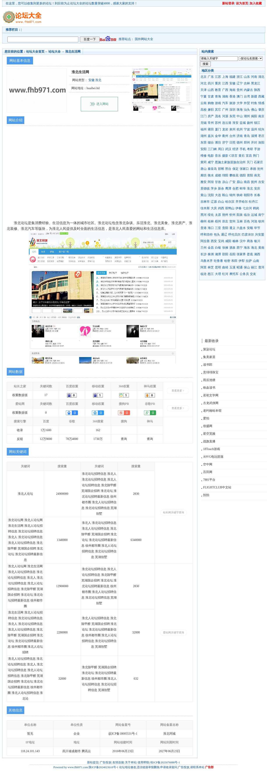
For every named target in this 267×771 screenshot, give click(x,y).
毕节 (257, 228)
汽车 (225, 103)
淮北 (250, 188)
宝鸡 (221, 241)
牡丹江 (253, 201)
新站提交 (92, 762)
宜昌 (249, 155)
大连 (218, 195)
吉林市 (205, 201)
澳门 (240, 96)
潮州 (247, 116)
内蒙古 (248, 90)
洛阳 (261, 142)
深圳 (232, 109)
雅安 (203, 182)
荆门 (256, 155)
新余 (221, 188)
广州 (225, 109)
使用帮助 (143, 762)
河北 (203, 83)
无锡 (203, 122)
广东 (211, 76)
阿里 (203, 267)
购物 (211, 103)
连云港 (226, 122)
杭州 (240, 129)
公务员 (244, 274)
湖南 (225, 96)
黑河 (203, 214)
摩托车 (234, 274)
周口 (221, 149)
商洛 (250, 241)
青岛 (247, 136)
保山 (247, 267)
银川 (257, 241)
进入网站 (102, 104)
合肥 (235, 188)
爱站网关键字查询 (173, 632)
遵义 (232, 228)
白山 (221, 201)
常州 (211, 122)
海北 (254, 247)
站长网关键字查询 (173, 512)
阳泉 (240, 214)
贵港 (203, 228)
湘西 (257, 254)
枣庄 (261, 136)
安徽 (232, 83)
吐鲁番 (218, 260)
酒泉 (232, 247)
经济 (235, 149)
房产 (211, 116)
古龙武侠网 (210, 403)
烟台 (211, 142)
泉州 (232, 129)
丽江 (254, 267)
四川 (211, 83)
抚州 (254, 182)
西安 (214, 241)
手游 (257, 149)
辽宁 (240, 83)
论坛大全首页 (35, 51)
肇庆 (261, 109)
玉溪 (232, 267)
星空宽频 (209, 433)
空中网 (207, 464)
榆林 (235, 241)
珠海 (240, 109)
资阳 (250, 175)
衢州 (225, 136)
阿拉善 (205, 241)
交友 (253, 274)
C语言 (233, 155)
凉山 (225, 182)
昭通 (240, 267)
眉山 (240, 182)
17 (45, 395)
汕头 (247, 109)
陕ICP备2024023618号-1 (103, 767)
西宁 (240, 247)
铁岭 (240, 195)
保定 (235, 168)
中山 (240, 116)
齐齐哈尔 (241, 201)
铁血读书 (209, 387)
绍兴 (261, 129)
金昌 (211, 247)
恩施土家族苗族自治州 (230, 162)
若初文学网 (210, 395)
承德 (253, 168)
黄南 (261, 247)
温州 (254, 129)
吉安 (261, 182)
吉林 (247, 83)
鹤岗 (256, 208)
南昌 (247, 182)
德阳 (243, 175)
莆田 (211, 129)
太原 (218, 214)
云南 (203, 103)
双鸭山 (229, 208)
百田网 (207, 472)
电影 (211, 155)
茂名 (218, 116)
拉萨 (249, 260)
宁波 (247, 129)
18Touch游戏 (211, 449)
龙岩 (225, 129)
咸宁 (211, 162)
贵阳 (225, 228)
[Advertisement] (70, 20)
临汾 (247, 214)
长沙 (203, 254)
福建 (232, 76)
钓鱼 (254, 103)
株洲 (211, 254)
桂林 (211, 221)
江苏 (218, 76)
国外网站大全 (144, 39)
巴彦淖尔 (248, 234)
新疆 (254, 96)
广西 (225, 90)
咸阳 (228, 241)
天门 (250, 162)
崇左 (225, 221)
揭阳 (254, 116)
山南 (256, 260)
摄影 (225, 155)
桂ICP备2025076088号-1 (165, 762)
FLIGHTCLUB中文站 (217, 487)
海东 (247, 247)
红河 (225, 274)
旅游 (232, 103)
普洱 (261, 267)
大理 (218, 274)
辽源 (214, 201)
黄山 (203, 195)
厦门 (218, 129)
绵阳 (225, 175)
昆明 (218, 267)
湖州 (203, 136)
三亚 (218, 228)
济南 (240, 136)
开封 (254, 142)
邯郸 (221, 168)
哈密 (227, 260)
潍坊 (218, 142)
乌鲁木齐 (206, 260)
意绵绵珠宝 (210, 372)
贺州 (232, 221)
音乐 (218, 155)
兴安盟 (259, 234)
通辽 (224, 234)
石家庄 (258, 162)
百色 (247, 221)
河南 (254, 76)
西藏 (261, 96)
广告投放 (105, 762)
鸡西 (221, 208)
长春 (257, 195)
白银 (218, 247)
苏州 (218, 122)
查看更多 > (178, 390)
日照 (232, 142)
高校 (203, 109)
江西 (225, 83)
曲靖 (225, 267)
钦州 (261, 221)
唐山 (203, 168)
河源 (225, 116)
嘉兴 (211, 136)
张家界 (241, 254)
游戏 (218, 103)
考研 (250, 149)
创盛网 (207, 426)
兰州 (203, 247)
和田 (234, 260)
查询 (124, 439)
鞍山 (225, 195)
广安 (232, 182)
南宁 (261, 214)
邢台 (228, 168)
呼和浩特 (206, 234)
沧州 (260, 168)
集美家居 (209, 357)
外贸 (247, 103)
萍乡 (214, 188)
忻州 (232, 214)
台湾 (247, 96)
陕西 (257, 90)
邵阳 (225, 254)
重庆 (218, 83)
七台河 (247, 208)
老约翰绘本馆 (212, 410)
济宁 (225, 142)
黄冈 (203, 162)
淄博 (254, 136)
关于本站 (130, 762)
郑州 (247, 142)
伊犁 (242, 260)
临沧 (203, 274)
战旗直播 (209, 441)
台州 (232, 136)
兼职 (211, 109)
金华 (218, 136)
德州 (240, 142)
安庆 (257, 188)
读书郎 (207, 364)
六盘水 (241, 228)
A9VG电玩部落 (213, 456)
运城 (254, 214)
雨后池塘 (209, 380)
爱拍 (206, 418)
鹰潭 (228, 188)
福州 (203, 129)
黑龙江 (255, 83)
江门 (203, 116)
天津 (203, 90)
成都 (218, 175)
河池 (254, 221)
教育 (218, 90)
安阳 (203, 149)
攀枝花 (234, 175)
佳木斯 (205, 208)
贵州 (240, 90)
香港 (232, 96)
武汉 (228, 149)
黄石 (242, 155)
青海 (218, 96)
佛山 (254, 109)
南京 (261, 116)
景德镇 (205, 188)
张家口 (244, 168)
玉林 (240, 221)
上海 (225, 76)
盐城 (243, 122)
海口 (211, 228)
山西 (211, 90)
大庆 (214, 208)
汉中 (243, 241)
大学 (240, 103)
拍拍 (206, 495)
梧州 (218, 221)
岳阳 (232, 254)
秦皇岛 (212, 168)
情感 (261, 103)
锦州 (232, 195)
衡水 (211, 175)
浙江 (240, 76)
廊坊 (203, 175)
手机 (243, 149)
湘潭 (218, 254)
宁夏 (203, 96)
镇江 (257, 122)
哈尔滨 (229, 201)
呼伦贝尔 (234, 234)
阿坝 (211, 182)
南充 (257, 175)
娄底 (250, 254)
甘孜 (218, 182)
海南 (232, 90)
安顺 (250, 228)
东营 (203, 142)
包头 (217, 234)
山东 (247, 76)
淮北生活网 (73, 51)
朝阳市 (248, 195)
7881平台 (209, 479)
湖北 (261, 76)
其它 (218, 109)
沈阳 (211, 195)
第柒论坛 (209, 349)
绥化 (211, 214)
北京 (203, 76)
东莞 (232, 116)
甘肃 (211, 96)
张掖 (225, 247)
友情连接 (118, 762)
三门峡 (212, 149)
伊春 (238, 208)
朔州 (225, 214)
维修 (203, 155)
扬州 (250, 122)
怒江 (211, 274)
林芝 (211, 267)
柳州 (203, 221)
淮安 (235, 122)
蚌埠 (243, 188)
